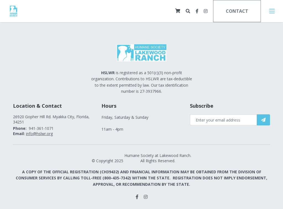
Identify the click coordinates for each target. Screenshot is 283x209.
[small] (197, 11)
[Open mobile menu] (272, 11)
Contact (237, 11)
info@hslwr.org (39, 133)
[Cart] (177, 11)
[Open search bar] (188, 11)
